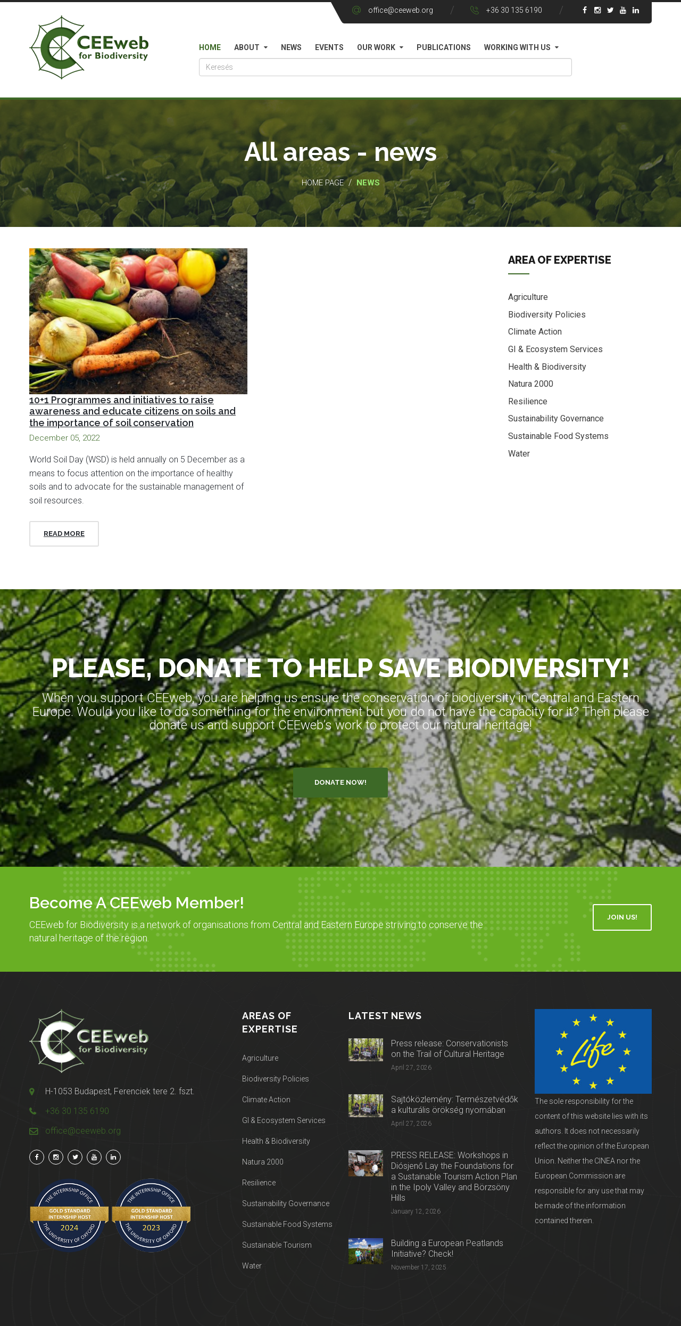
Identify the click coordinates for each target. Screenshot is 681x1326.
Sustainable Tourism (277, 1245)
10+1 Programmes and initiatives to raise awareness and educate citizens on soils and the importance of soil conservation (132, 411)
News (291, 47)
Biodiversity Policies (547, 315)
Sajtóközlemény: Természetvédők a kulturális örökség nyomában (454, 1104)
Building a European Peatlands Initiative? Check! (447, 1248)
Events (329, 47)
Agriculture (528, 297)
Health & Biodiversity (547, 367)
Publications (444, 47)
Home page (323, 183)
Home (210, 47)
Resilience (527, 402)
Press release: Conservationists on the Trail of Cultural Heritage (449, 1048)
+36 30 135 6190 (514, 10)
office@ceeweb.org (400, 10)
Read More (64, 534)
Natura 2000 (530, 384)
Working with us (517, 47)
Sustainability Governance (556, 419)
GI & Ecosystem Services (555, 350)
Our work (376, 47)
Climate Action (535, 332)
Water (519, 454)
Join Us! (622, 917)
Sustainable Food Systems (558, 437)
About (247, 47)
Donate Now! (340, 782)
